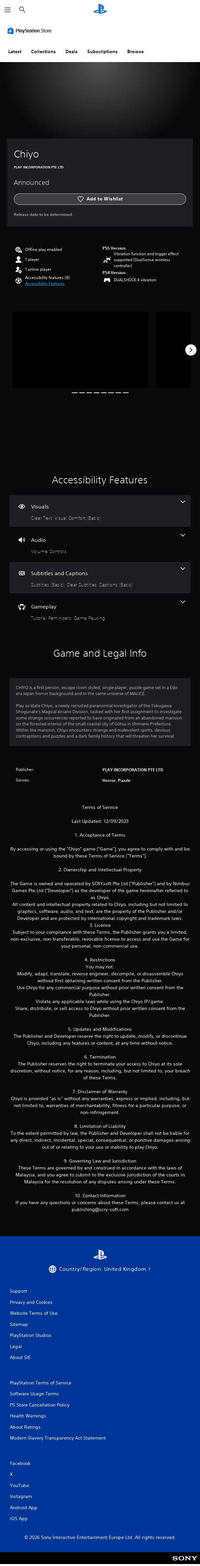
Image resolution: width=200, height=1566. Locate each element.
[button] (44, 284)
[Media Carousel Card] (80, 350)
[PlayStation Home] (100, 10)
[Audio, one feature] (100, 544)
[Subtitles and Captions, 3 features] (100, 577)
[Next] (190, 350)
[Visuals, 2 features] (100, 511)
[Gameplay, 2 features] (100, 611)
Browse (135, 51)
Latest (14, 51)
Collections (43, 51)
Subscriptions (102, 51)
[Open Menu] (7, 10)
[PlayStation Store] (30, 30)
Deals (71, 51)
